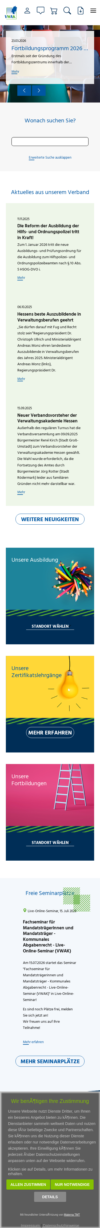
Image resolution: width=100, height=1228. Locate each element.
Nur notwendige (72, 1184)
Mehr (15, 71)
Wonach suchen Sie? (50, 120)
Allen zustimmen (28, 1184)
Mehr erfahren (33, 1041)
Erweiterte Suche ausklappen (50, 157)
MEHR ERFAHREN (50, 732)
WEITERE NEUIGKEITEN (50, 519)
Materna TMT (72, 1214)
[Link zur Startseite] (11, 12)
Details (50, 1197)
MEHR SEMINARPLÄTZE (50, 1061)
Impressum (30, 1225)
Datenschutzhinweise (61, 1225)
